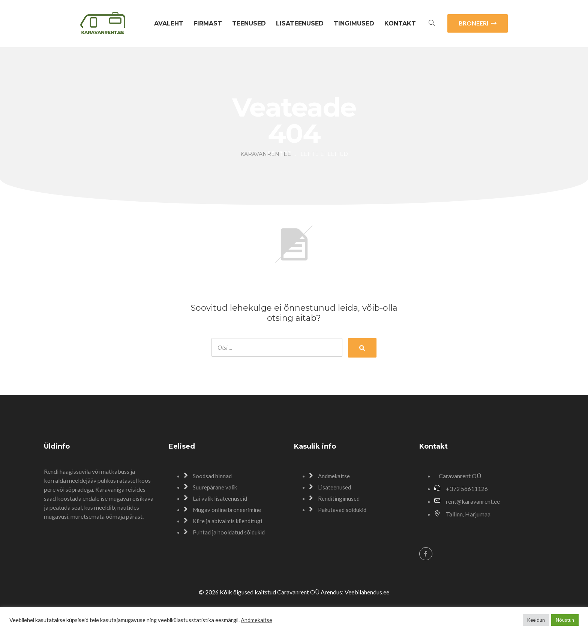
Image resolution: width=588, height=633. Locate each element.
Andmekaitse (256, 620)
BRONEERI (477, 23)
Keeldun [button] (536, 620)
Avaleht (168, 23)
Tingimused (354, 23)
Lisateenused (300, 23)
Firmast (208, 23)
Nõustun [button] (565, 620)
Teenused (249, 23)
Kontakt (400, 23)
